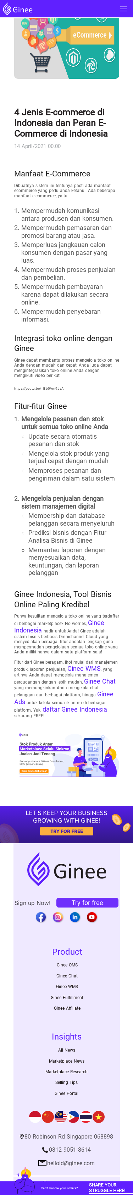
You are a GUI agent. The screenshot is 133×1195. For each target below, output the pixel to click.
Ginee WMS (84, 668)
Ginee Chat (100, 681)
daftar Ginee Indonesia (75, 709)
